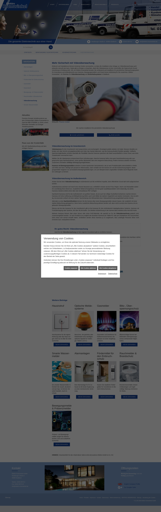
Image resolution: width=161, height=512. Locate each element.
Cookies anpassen (71, 268)
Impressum (102, 273)
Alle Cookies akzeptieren (107, 268)
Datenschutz (112, 273)
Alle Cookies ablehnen (88, 268)
